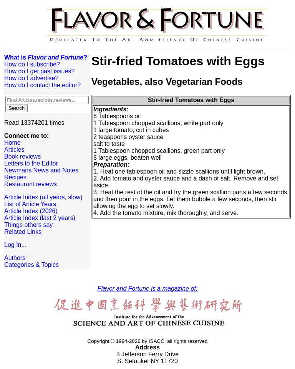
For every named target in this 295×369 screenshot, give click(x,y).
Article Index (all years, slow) (43, 197)
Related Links (22, 231)
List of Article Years (30, 204)
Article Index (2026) (31, 211)
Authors (14, 258)
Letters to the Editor (31, 163)
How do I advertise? (31, 78)
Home (12, 142)
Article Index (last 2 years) (39, 218)
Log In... (15, 245)
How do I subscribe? (32, 64)
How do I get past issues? (39, 71)
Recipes (15, 177)
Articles (14, 149)
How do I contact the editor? (42, 85)
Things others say (28, 225)
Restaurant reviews (30, 184)
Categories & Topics (31, 264)
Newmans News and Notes (41, 170)
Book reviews (22, 156)
